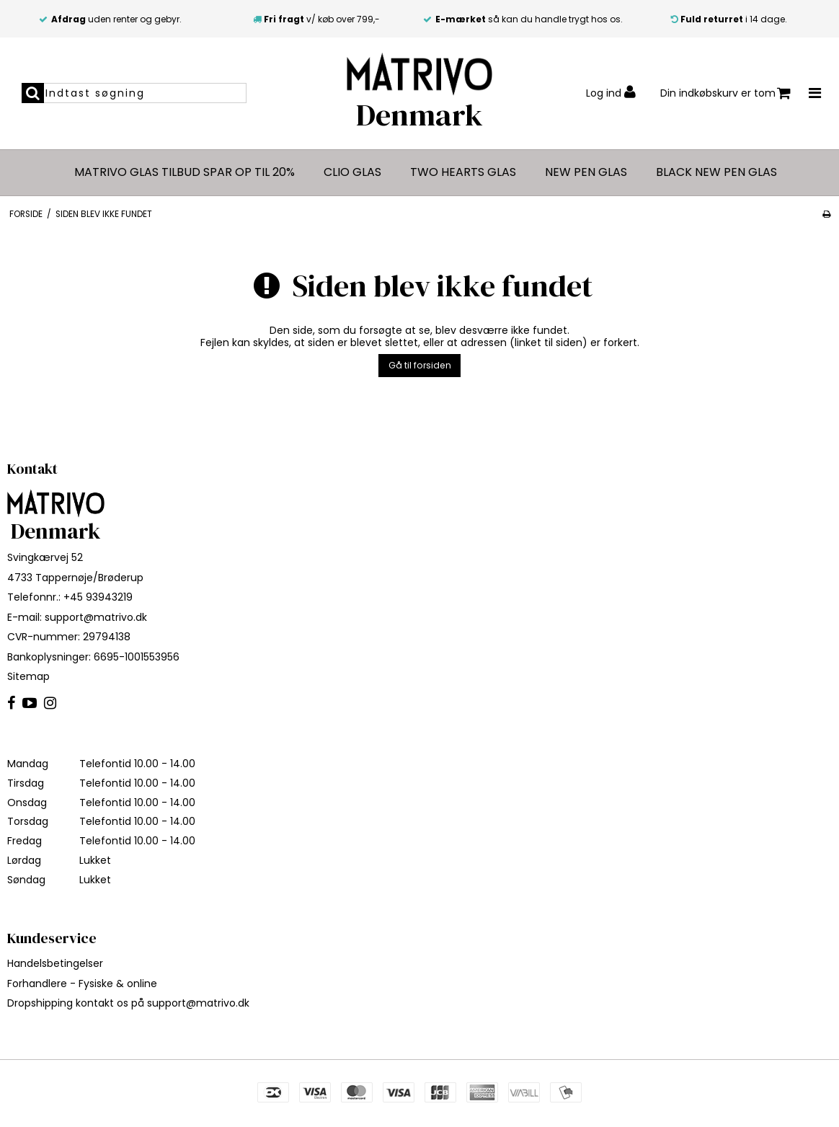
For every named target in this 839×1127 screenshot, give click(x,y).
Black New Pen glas (716, 172)
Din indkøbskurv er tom (725, 93)
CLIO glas (352, 172)
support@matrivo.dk (96, 617)
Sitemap (28, 676)
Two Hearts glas (463, 172)
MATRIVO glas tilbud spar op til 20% (184, 172)
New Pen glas (586, 172)
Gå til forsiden (420, 365)
